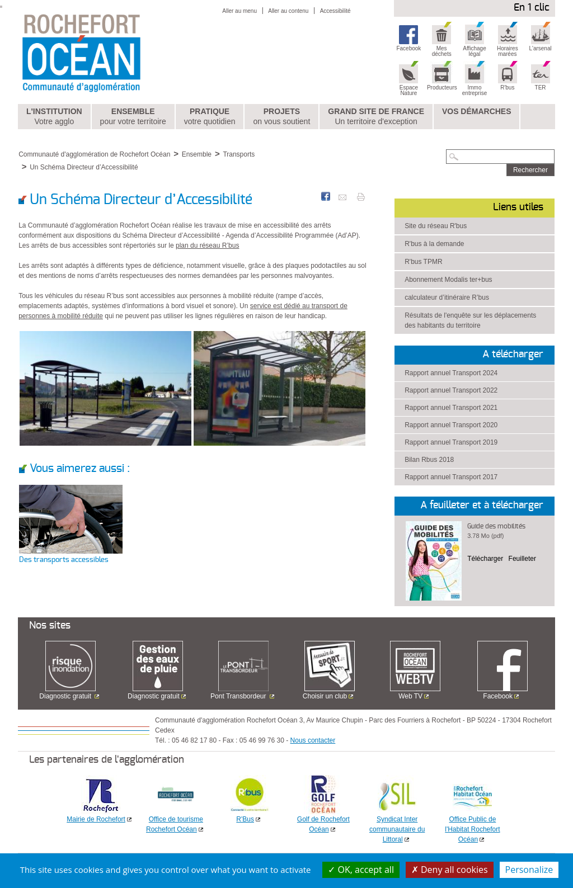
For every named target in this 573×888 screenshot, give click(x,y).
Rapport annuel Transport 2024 (451, 373)
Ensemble (133, 117)
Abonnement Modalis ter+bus (448, 280)
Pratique (210, 117)
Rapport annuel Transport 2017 (451, 477)
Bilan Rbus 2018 (429, 460)
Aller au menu (239, 11)
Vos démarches (476, 111)
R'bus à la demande (434, 244)
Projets (281, 117)
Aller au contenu (288, 11)
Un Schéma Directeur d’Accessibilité (84, 167)
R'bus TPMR (423, 262)
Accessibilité (335, 11)
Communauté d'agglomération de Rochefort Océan (94, 154)
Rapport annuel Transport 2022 (451, 390)
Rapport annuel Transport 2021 (451, 408)
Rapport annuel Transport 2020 (451, 425)
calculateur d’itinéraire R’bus (447, 297)
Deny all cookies (449, 869)
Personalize (529, 869)
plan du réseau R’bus (207, 245)
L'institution (54, 117)
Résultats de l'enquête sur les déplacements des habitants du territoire (470, 320)
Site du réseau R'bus (436, 226)
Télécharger (485, 559)
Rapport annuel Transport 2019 (451, 442)
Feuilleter (522, 559)
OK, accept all (361, 869)
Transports (239, 154)
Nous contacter (313, 740)
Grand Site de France (376, 117)
